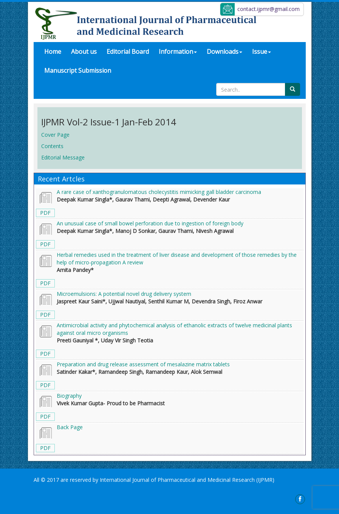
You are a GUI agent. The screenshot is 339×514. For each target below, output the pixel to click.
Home (55, 51)
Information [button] (178, 51)
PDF (45, 212)
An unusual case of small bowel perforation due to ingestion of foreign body (150, 223)
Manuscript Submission (77, 70)
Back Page (70, 427)
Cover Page (55, 134)
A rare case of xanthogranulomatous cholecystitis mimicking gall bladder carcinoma (159, 191)
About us (84, 51)
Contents (52, 146)
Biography (69, 395)
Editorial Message (63, 157)
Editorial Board (128, 51)
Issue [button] (261, 51)
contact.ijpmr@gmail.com (268, 8)
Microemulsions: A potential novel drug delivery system (124, 293)
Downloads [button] (224, 51)
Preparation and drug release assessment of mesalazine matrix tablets (143, 364)
